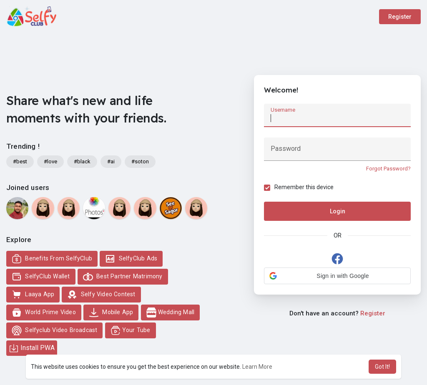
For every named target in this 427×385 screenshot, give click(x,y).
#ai (111, 161)
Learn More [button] (257, 366)
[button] (337, 276)
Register (400, 16)
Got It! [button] (382, 366)
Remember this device (304, 187)
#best (20, 161)
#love (50, 161)
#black (82, 161)
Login (337, 211)
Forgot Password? (388, 168)
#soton (140, 161)
